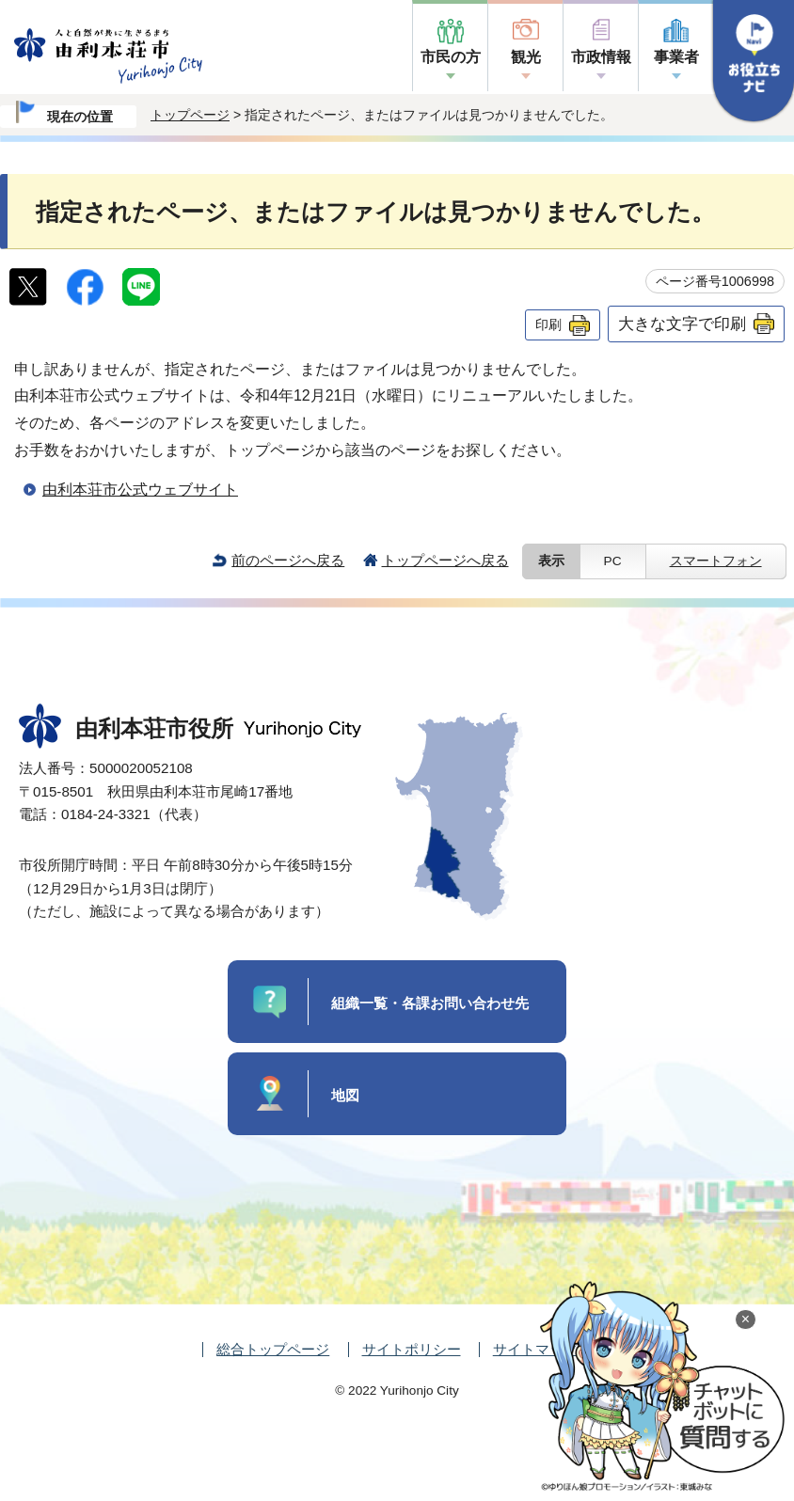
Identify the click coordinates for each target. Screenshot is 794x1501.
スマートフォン (716, 561)
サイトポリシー (411, 1349)
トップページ (190, 114)
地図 (345, 1095)
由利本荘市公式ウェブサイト (140, 490)
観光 (526, 57)
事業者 (676, 57)
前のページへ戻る (287, 560)
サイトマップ (535, 1349)
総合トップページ (272, 1349)
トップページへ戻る (445, 560)
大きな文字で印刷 (682, 323)
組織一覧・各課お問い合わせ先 (430, 1003)
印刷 (548, 324)
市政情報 (601, 57)
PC (613, 561)
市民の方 (451, 57)
